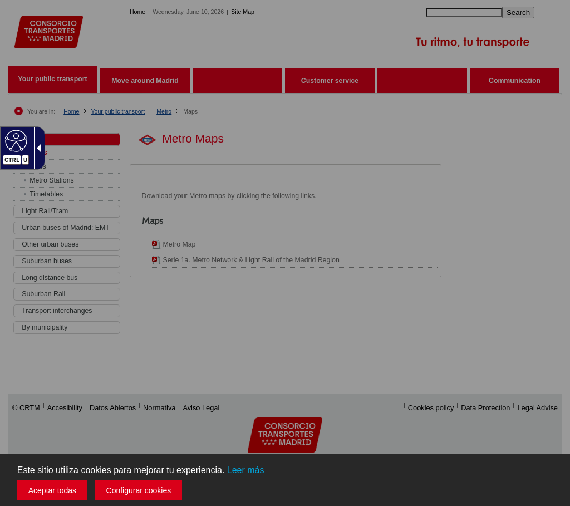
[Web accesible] (15, 140)
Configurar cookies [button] (138, 490)
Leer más (245, 470)
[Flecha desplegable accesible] (36, 148)
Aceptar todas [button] (52, 490)
